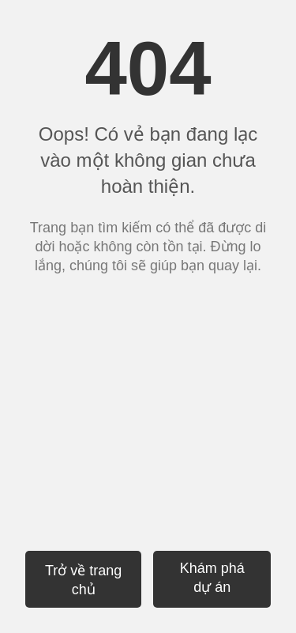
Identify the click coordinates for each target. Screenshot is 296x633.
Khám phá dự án (212, 577)
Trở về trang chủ (83, 580)
